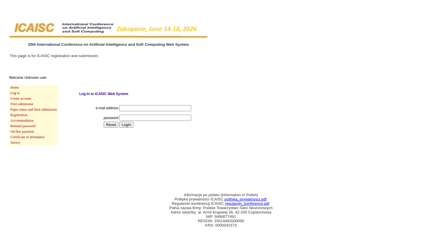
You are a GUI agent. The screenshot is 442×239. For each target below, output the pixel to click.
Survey (15, 143)
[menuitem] (33, 87)
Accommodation (22, 120)
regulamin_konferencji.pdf (247, 203)
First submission (21, 104)
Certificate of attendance (27, 137)
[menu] (33, 115)
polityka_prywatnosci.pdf (245, 199)
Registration (19, 115)
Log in (15, 93)
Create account (20, 98)
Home (14, 87)
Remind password (22, 126)
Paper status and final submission (33, 109)
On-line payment (22, 131)
